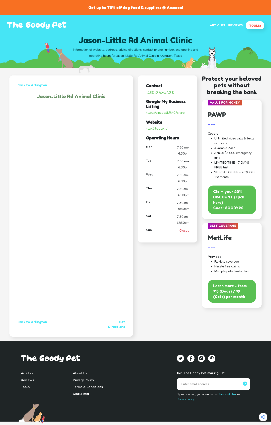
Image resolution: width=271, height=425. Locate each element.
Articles (27, 373)
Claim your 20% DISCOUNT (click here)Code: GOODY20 (228, 199)
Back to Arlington (32, 85)
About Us (80, 373)
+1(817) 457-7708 (160, 92)
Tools (25, 387)
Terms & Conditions (88, 387)
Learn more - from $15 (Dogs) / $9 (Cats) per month (230, 291)
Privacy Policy (83, 380)
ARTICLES (217, 25)
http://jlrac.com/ (156, 128)
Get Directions (116, 324)
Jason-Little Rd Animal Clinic (71, 96)
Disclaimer (81, 394)
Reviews (27, 380)
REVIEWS (235, 25)
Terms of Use (227, 394)
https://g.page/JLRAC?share (165, 112)
